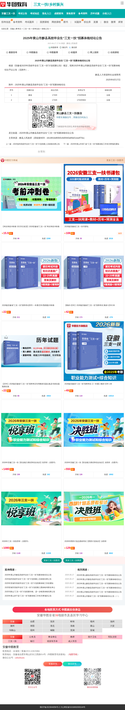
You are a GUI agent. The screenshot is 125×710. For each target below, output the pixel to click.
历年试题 (94, 13)
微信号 (65, 47)
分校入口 (106, 13)
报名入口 (46, 13)
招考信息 (6, 22)
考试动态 (34, 13)
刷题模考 (54, 47)
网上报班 (94, 52)
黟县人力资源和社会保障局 (107, 75)
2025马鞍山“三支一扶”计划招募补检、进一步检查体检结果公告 (30, 592)
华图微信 (33, 52)
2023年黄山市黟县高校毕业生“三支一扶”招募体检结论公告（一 (99, 588)
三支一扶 (26, 29)
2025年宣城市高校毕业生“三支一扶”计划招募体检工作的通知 (29, 583)
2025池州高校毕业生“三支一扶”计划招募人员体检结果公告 (36, 144)
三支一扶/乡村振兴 (49, 4)
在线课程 (114, 52)
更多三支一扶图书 (114, 160)
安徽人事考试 (15, 29)
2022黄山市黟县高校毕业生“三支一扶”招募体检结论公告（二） (99, 592)
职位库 (87, 22)
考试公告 (22, 13)
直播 (95, 22)
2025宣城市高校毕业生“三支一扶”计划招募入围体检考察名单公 (30, 587)
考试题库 (29, 22)
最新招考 (13, 52)
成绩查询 (58, 13)
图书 (65, 22)
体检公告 (45, 29)
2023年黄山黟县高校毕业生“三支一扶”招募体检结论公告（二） (99, 584)
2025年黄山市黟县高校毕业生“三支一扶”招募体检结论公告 (28, 575)
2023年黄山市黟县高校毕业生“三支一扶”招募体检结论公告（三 (99, 579)
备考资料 (82, 13)
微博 (113, 22)
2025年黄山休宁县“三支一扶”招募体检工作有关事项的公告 (28, 596)
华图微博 (53, 52)
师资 (120, 22)
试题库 (78, 22)
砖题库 (74, 52)
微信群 (74, 47)
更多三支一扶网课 (73, 560)
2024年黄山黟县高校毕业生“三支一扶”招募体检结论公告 (99, 575)
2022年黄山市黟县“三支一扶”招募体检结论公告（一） (98, 596)
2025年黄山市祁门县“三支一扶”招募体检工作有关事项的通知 (95, 144)
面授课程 (44, 22)
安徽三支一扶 (15, 4)
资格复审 (70, 13)
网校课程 (57, 22)
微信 (106, 22)
